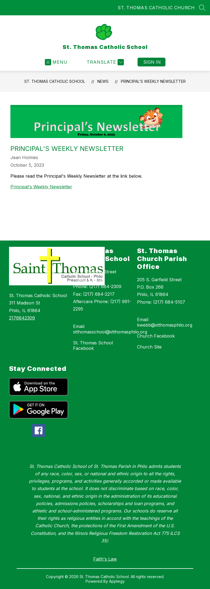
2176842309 (22, 318)
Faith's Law (105, 559)
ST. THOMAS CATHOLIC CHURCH (156, 7)
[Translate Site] (104, 62)
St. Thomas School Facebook (93, 345)
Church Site (149, 347)
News (103, 81)
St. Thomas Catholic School (54, 81)
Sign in (152, 62)
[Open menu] (56, 62)
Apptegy (117, 581)
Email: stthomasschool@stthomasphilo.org (110, 329)
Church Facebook (156, 336)
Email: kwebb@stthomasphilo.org (164, 322)
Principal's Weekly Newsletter (153, 81)
